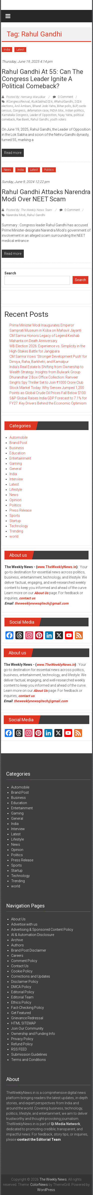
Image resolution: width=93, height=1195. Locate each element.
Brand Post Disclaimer (28, 950)
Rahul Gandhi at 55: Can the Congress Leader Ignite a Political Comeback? (42, 79)
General (15, 469)
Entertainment (20, 458)
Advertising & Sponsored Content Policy (42, 930)
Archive (17, 940)
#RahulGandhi (63, 101)
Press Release (20, 510)
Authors (17, 945)
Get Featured (21, 1013)
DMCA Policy (21, 987)
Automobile (18, 437)
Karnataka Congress (15, 115)
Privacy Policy (22, 1039)
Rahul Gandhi (40, 119)
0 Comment (63, 97)
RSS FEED (19, 1049)
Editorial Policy (22, 992)
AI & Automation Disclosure (32, 935)
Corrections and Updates (30, 976)
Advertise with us (24, 924)
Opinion (15, 500)
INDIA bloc (57, 110)
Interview (16, 479)
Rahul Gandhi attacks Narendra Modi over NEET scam (46, 195)
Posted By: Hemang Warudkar (25, 97)
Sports (14, 516)
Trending (16, 531)
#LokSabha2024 (42, 101)
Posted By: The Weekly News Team (29, 210)
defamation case (37, 110)
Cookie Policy (21, 971)
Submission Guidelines (29, 1054)
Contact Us (20, 966)
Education (17, 453)
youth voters (58, 119)
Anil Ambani (23, 106)
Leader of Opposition (43, 115)
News (7, 170)
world (13, 536)
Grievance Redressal (27, 1018)
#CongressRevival (18, 101)
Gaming (15, 464)
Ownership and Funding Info (33, 1034)
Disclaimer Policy (24, 982)
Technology (18, 526)
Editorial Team (22, 997)
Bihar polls (64, 106)
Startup (15, 521)
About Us (41, 593)
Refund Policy (22, 1044)
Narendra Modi (16, 215)
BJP (75, 106)
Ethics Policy (21, 1002)
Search (10, 273)
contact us (26, 696)
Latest (20, 49)
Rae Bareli (22, 119)
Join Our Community (27, 1028)
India (7, 49)
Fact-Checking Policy (27, 1008)
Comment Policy (24, 961)
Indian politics (74, 110)
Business (16, 448)
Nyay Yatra (65, 115)
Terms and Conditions (28, 1060)
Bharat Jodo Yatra (44, 106)
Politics (49, 170)
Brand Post (18, 443)
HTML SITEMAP (23, 1023)
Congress (19, 110)
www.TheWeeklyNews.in (56, 567)
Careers (17, 956)
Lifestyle (15, 490)
